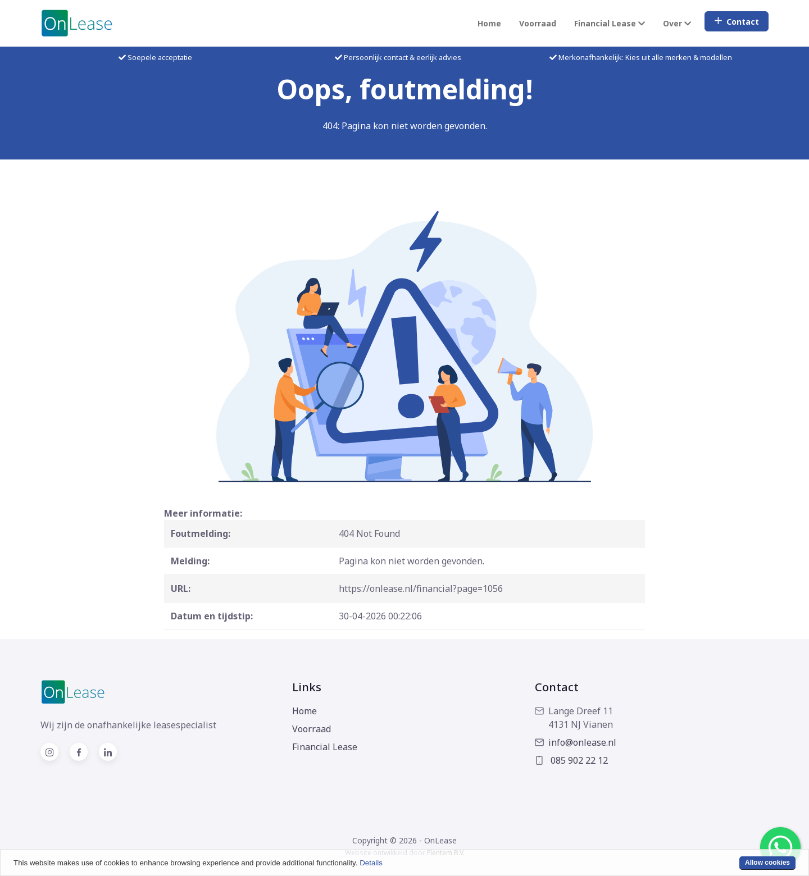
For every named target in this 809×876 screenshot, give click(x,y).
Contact (736, 21)
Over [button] (677, 23)
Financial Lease (324, 747)
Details (371, 863)
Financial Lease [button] (609, 23)
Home (489, 23)
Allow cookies (767, 862)
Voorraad (537, 23)
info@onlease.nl (575, 742)
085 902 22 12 (571, 760)
